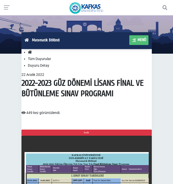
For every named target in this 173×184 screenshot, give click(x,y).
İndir (86, 132)
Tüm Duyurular (39, 59)
